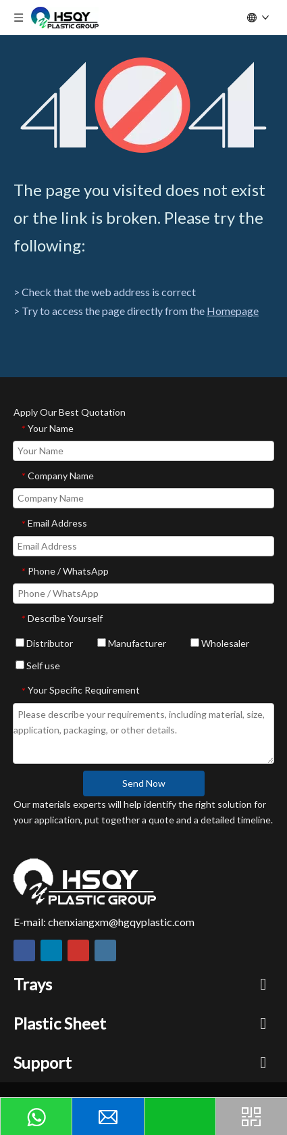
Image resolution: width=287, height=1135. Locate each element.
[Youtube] (78, 950)
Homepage (233, 310)
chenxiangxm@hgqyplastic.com (121, 921)
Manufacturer (131, 643)
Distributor (44, 643)
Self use (38, 665)
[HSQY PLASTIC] (85, 881)
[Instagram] (105, 950)
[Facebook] (24, 950)
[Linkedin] (51, 950)
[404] (143, 105)
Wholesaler (219, 643)
